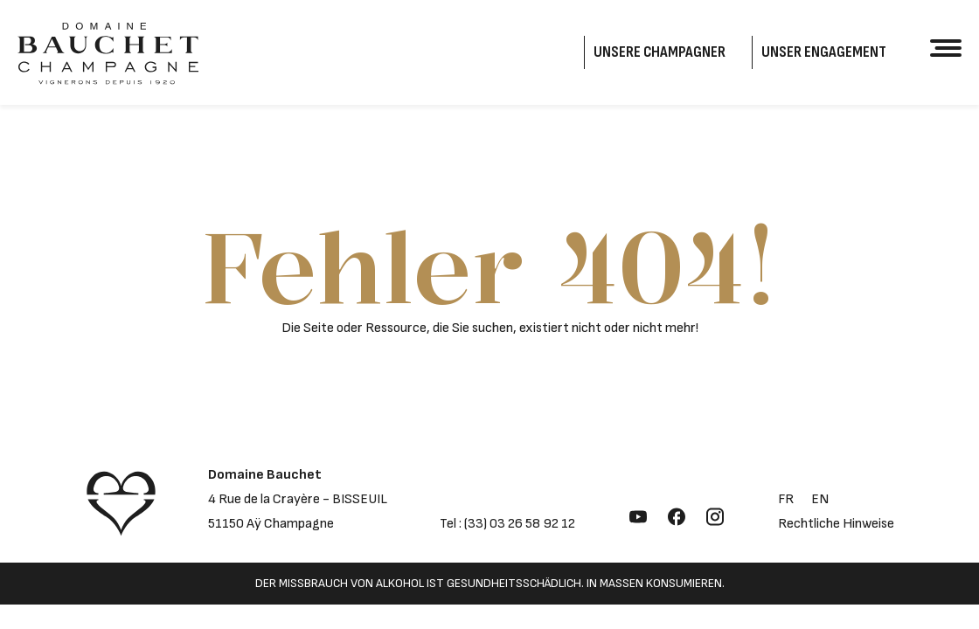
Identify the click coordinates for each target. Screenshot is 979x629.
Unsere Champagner (660, 52)
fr (786, 499)
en (820, 499)
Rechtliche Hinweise (836, 523)
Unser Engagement (823, 52)
